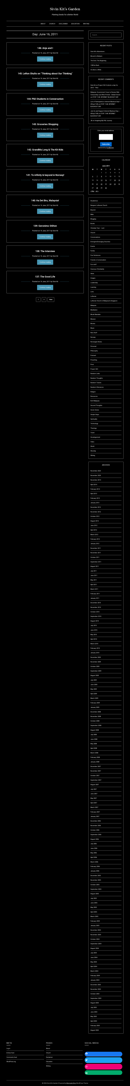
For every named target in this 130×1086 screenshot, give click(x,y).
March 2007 (94, 807)
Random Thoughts (96, 378)
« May (92, 191)
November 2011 (95, 553)
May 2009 (93, 689)
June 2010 (93, 630)
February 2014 (95, 489)
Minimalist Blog (71, 1083)
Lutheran (93, 296)
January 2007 (94, 816)
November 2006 (95, 825)
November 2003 (95, 989)
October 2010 (94, 612)
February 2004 (95, 975)
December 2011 (95, 548)
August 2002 (94, 1030)
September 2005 (95, 889)
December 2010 (95, 603)
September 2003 (95, 998)
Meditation (93, 310)
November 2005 (95, 880)
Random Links (95, 373)
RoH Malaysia (94, 401)
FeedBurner (110, 148)
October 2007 (94, 775)
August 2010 (94, 621)
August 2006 (94, 839)
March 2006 (94, 862)
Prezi (92, 364)
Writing (86, 24)
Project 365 (94, 369)
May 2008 (93, 744)
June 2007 (93, 794)
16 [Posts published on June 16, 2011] (106, 180)
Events (92, 246)
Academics (94, 201)
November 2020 (95, 475)
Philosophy (94, 351)
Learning (93, 287)
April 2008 (93, 748)
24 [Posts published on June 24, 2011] (110, 184)
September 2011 (95, 562)
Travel (92, 433)
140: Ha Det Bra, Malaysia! (45, 206)
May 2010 (93, 634)
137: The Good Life (45, 282)
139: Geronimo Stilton (45, 231)
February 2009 (95, 703)
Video (92, 442)
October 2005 (94, 885)
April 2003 (93, 1021)
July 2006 (93, 844)
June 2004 (93, 957)
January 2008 (94, 762)
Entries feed (10, 1053)
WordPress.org (11, 1061)
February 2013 (95, 498)
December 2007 (95, 766)
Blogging (93, 219)
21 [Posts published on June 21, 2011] (97, 184)
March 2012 (94, 534)
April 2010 (93, 639)
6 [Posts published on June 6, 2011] (92, 176)
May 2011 (93, 580)
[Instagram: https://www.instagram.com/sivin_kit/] (103, 1066)
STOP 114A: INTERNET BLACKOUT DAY (105, 97)
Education (75, 24)
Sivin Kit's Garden (65, 8)
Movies (92, 323)
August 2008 (94, 730)
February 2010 (95, 648)
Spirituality (93, 419)
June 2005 (93, 903)
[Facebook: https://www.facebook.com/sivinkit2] (103, 1053)
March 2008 (94, 753)
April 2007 (93, 803)
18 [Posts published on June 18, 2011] (115, 180)
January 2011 (94, 598)
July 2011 (93, 571)
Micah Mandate (95, 314)
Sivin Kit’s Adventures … (98, 51)
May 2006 (93, 853)
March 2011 (94, 589)
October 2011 (94, 557)
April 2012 (93, 530)
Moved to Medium (96, 56)
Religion (93, 392)
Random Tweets (95, 383)
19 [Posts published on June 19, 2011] (119, 180)
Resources (94, 396)
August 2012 (94, 521)
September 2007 (95, 780)
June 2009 (93, 684)
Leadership (94, 283)
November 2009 (95, 662)
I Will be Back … (95, 65)
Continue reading (45, 59)
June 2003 (93, 1012)
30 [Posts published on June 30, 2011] (106, 188)
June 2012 (93, 525)
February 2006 (95, 866)
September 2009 (95, 671)
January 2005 (94, 925)
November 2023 (95, 471)
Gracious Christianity (97, 269)
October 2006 (94, 830)
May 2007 (93, 798)
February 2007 (95, 812)
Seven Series (94, 410)
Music (92, 328)
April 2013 (93, 494)
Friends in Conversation (98, 260)
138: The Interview (45, 257)
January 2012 (94, 544)
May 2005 (93, 907)
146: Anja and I (45, 48)
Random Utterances (97, 387)
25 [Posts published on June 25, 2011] (115, 184)
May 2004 (93, 962)
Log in (8, 1048)
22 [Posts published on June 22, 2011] (101, 184)
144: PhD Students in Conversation (45, 103)
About (43, 24)
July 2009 (93, 680)
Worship (93, 451)
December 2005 (95, 875)
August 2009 (94, 675)
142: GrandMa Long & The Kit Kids (45, 155)
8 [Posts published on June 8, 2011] (101, 176)
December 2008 (95, 712)
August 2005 (94, 894)
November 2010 (95, 607)
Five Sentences (95, 255)
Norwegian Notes (96, 342)
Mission (93, 319)
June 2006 (93, 848)
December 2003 (95, 985)
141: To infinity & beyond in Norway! (45, 180)
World (92, 446)
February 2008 (95, 757)
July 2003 (93, 1007)
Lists (92, 292)
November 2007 (95, 771)
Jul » (97, 191)
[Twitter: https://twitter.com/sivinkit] (103, 1060)
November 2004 (95, 935)
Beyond (92, 210)
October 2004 (94, 939)
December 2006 (95, 821)
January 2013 (94, 503)
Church (52, 24)
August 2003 (94, 1003)
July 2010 (93, 625)
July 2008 (93, 734)
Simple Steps (94, 414)
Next (50, 306)
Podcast (93, 355)
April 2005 (93, 912)
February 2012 (95, 539)
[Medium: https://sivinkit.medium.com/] (103, 1073)
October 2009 (94, 666)
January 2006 (94, 871)
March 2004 (94, 971)
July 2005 (93, 898)
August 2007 (94, 784)
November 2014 (95, 480)
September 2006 (95, 834)
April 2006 (93, 857)
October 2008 (94, 721)
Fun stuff (93, 264)
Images (92, 278)
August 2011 (94, 566)
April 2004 (93, 966)
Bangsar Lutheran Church (98, 205)
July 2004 (93, 953)
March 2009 (94, 698)
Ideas (92, 273)
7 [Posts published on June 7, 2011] (97, 176)
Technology (94, 423)
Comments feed (11, 1057)
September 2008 (95, 725)
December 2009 (95, 657)
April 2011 (93, 584)
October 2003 (94, 994)
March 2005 (94, 916)
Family (92, 251)
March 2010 (94, 644)
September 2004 (95, 944)
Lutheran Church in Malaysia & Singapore (103, 301)
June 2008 (93, 739)
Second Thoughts (96, 405)
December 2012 (95, 507)
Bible (92, 214)
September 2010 (95, 616)
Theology (93, 428)
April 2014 (93, 484)
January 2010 (94, 653)
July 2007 (93, 789)
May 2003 (93, 1016)
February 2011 (95, 594)
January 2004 (94, 980)
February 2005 (95, 921)
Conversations (95, 237)
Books (92, 223)
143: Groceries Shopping (45, 129)
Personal (93, 346)
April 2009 (93, 694)
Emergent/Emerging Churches (100, 242)
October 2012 (94, 516)
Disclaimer (63, 24)
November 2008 (95, 716)
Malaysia (93, 305)
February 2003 (95, 1025)
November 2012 (95, 512)
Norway (93, 337)
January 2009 (94, 707)
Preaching (93, 360)
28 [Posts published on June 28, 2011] (97, 188)
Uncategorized (95, 437)
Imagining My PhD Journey (103, 120)
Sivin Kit (56, 53)
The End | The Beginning (98, 61)
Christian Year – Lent (97, 228)
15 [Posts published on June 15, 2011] (101, 180)
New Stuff (93, 333)
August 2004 (94, 948)
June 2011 (93, 575)
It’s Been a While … (96, 70)
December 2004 (95, 930)
